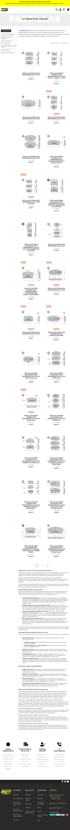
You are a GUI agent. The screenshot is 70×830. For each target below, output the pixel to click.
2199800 (32, 510)
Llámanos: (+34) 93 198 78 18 (58, 803)
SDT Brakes (23, 30)
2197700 (57, 120)
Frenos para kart (5, 43)
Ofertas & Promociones (7, 52)
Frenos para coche (6, 41)
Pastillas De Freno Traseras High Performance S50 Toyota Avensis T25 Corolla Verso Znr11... (31, 505)
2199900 (57, 510)
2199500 (57, 422)
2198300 (32, 296)
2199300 (57, 380)
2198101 (32, 252)
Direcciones (28, 804)
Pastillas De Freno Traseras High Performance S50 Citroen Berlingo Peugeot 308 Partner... (31, 291)
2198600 (32, 336)
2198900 (57, 337)
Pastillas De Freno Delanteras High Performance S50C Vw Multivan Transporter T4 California (56, 204)
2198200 (57, 248)
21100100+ (32, 554)
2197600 (32, 120)
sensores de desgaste (43, 612)
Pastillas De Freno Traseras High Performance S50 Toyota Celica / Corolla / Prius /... (56, 76)
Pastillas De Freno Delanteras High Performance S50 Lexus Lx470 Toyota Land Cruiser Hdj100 (56, 505)
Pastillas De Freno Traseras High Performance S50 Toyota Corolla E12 (31, 418)
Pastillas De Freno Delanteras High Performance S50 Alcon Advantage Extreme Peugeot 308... (56, 549)
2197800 (32, 160)
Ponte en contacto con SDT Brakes (30, 812)
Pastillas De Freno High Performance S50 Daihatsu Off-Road (56, 334)
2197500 (57, 81)
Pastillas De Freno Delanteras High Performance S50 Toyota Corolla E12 (56, 375)
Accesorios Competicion (8, 34)
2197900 (57, 164)
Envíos (39, 807)
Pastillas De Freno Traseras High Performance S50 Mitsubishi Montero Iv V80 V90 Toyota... (56, 160)
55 (47, 565)
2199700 (57, 466)
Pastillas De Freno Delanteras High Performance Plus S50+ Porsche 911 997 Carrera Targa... (31, 549)
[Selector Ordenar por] (64, 43)
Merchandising (5, 50)
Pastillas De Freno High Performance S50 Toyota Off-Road (31, 202)
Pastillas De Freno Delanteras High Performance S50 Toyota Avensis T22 (56, 418)
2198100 (57, 208)
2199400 (32, 422)
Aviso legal (40, 795)
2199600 (32, 464)
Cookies (39, 811)
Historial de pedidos (28, 799)
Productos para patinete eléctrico (17, 815)
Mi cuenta (27, 795)
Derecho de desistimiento (40, 803)
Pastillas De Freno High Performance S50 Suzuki (56, 289)
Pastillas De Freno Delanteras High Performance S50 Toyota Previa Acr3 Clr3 (31, 375)
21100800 (57, 554)
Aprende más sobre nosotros (42, 815)
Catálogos (15, 795)
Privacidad (40, 798)
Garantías (27, 807)
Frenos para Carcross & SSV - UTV (8, 46)
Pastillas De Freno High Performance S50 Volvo (56, 245)
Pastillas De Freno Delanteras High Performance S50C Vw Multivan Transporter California (31, 247)
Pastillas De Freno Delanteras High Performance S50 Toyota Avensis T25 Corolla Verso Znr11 (56, 461)
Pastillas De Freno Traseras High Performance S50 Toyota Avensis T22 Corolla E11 (31, 460)
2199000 (32, 380)
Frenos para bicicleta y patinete (7, 37)
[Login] (60, 9)
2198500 (57, 292)
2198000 (32, 205)
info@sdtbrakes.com (56, 808)
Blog (38, 820)
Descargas (16, 820)
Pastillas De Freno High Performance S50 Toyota (31, 74)
